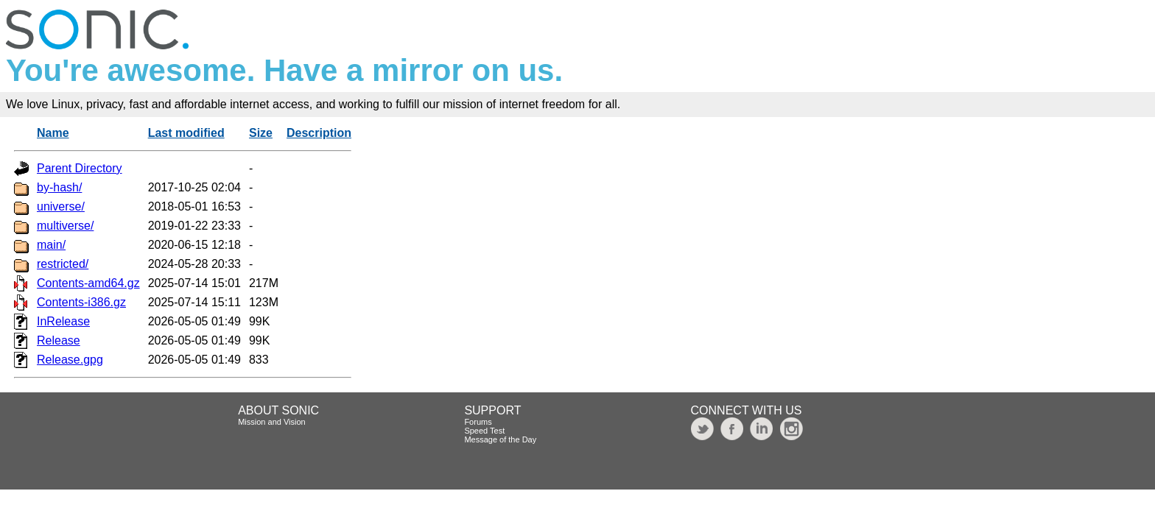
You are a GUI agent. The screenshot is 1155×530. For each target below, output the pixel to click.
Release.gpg (70, 359)
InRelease (63, 321)
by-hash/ (59, 187)
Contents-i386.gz (81, 302)
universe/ (61, 206)
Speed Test (484, 430)
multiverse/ (65, 225)
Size (261, 133)
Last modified (186, 133)
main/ (51, 245)
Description (319, 133)
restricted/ (62, 264)
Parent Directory (79, 168)
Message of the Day (500, 439)
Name (53, 133)
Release (58, 340)
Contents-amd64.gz (88, 283)
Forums (477, 421)
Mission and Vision (272, 421)
